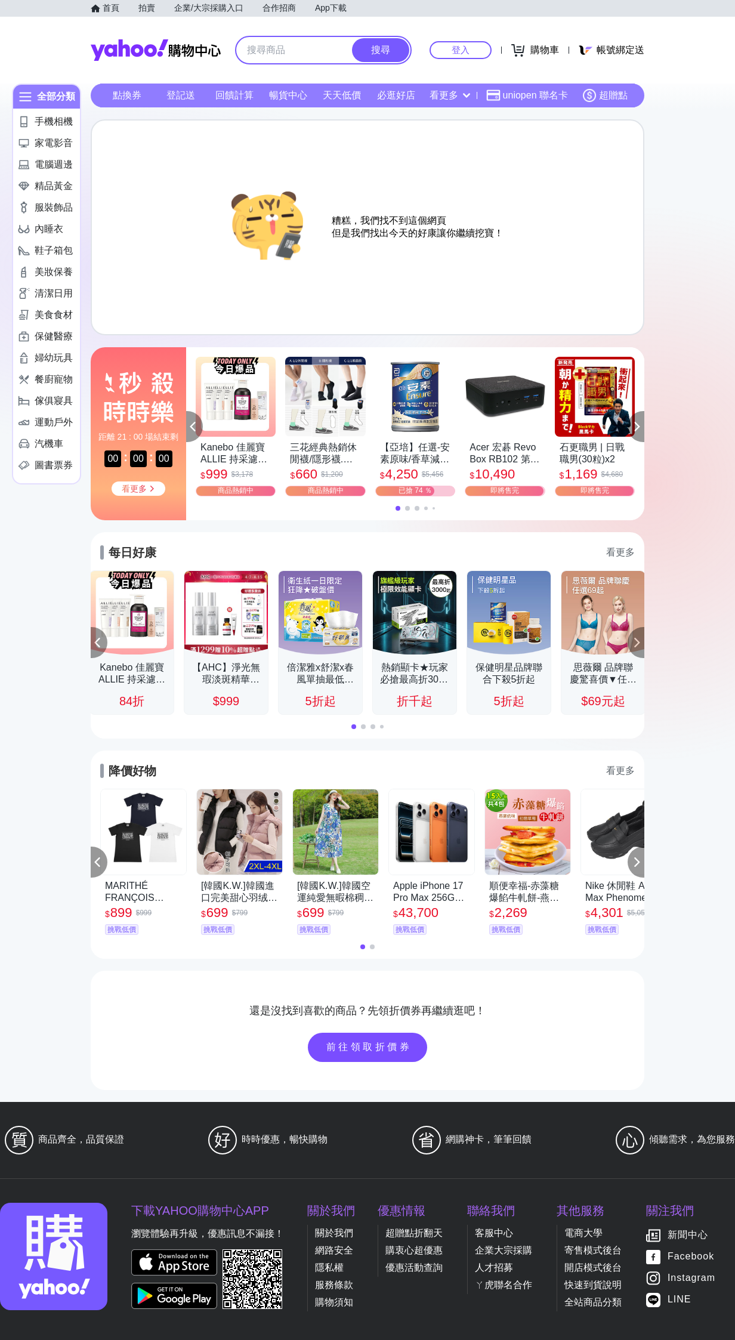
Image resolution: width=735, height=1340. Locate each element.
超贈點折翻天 (414, 1233)
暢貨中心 (288, 95)
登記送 (180, 95)
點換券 (127, 95)
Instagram (691, 1278)
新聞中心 (688, 1235)
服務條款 (334, 1285)
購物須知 (334, 1302)
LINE (679, 1300)
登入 (461, 50)
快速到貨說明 (593, 1285)
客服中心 (494, 1233)
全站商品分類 (593, 1302)
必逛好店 (396, 95)
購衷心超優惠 (414, 1250)
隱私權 (329, 1267)
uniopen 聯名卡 (527, 95)
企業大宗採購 (503, 1250)
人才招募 (494, 1267)
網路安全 (334, 1250)
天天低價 (342, 95)
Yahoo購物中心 (156, 50)
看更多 (450, 95)
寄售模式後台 (593, 1250)
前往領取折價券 (369, 1047)
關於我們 (334, 1233)
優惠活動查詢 (414, 1267)
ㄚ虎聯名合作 (503, 1285)
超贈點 (605, 95)
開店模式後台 (593, 1267)
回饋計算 (234, 95)
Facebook (691, 1257)
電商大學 (583, 1233)
